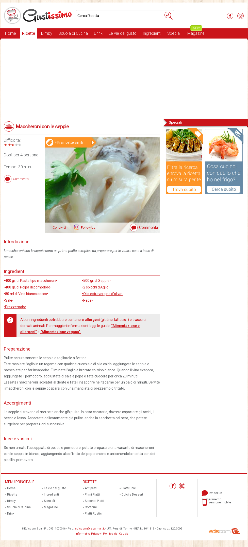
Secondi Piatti (94, 501)
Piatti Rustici (94, 513)
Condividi (59, 227)
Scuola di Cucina (73, 33)
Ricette (28, 33)
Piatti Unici (129, 488)
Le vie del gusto (123, 33)
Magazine (196, 32)
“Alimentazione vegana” (60, 332)
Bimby (46, 33)
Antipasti (91, 488)
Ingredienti (152, 33)
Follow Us (87, 227)
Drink (98, 33)
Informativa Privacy (88, 533)
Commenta (148, 227)
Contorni (91, 507)
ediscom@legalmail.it (90, 528)
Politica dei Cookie (115, 533)
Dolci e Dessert (132, 494)
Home (10, 33)
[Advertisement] (124, 78)
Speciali (174, 33)
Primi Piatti (92, 494)
